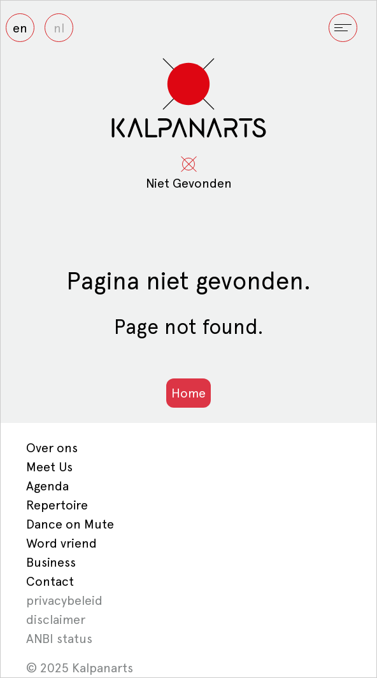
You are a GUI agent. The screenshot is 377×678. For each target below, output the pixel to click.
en (20, 28)
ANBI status (59, 638)
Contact (50, 581)
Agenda (47, 486)
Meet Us (49, 466)
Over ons (52, 447)
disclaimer (55, 619)
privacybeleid (64, 600)
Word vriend (61, 543)
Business (51, 562)
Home (188, 393)
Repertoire (57, 505)
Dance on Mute (70, 524)
